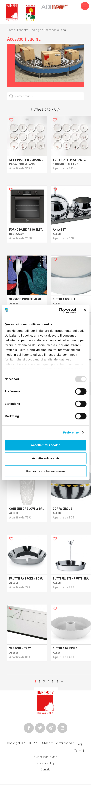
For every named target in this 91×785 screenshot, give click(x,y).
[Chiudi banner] (85, 310)
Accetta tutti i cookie (45, 445)
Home (11, 30)
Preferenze (71, 432)
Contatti (45, 769)
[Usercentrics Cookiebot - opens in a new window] (58, 310)
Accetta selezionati (45, 458)
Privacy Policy (45, 763)
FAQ (79, 744)
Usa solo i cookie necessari (45, 471)
